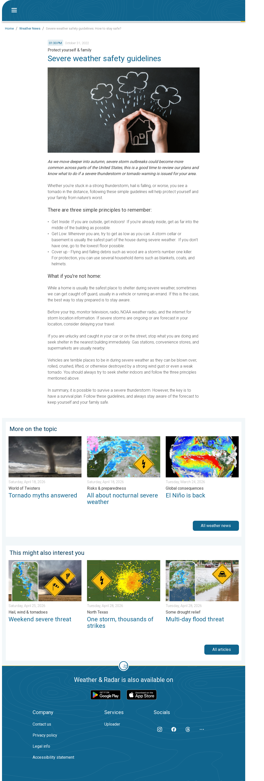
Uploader (112, 724)
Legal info (41, 746)
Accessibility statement (53, 757)
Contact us (42, 724)
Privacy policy (45, 735)
